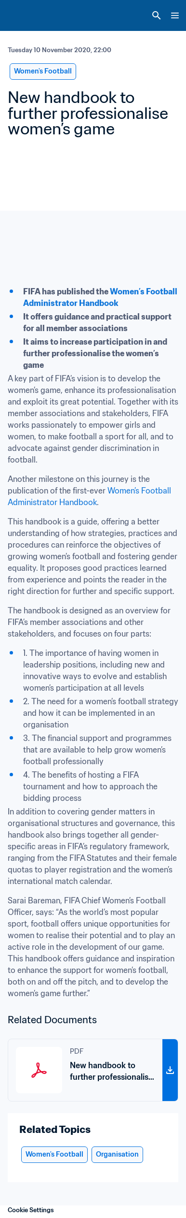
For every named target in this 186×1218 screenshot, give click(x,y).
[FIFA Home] (25, 15)
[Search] (156, 15)
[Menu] (175, 15)
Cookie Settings (31, 1210)
